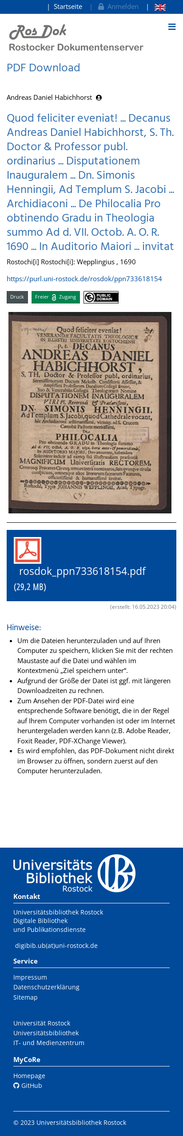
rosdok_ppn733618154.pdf (85, 565)
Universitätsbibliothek (46, 1033)
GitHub (27, 1085)
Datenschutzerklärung (46, 987)
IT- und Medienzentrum (48, 1042)
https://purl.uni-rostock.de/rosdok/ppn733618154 (84, 278)
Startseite (68, 6)
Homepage (29, 1075)
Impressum (30, 977)
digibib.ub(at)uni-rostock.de (56, 945)
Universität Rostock (41, 1023)
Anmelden (117, 6)
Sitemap (25, 997)
